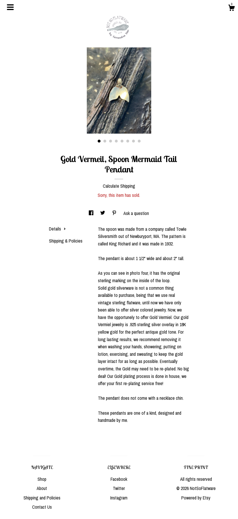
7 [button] (133, 141)
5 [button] (122, 141)
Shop (42, 479)
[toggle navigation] (10, 7)
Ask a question (136, 213)
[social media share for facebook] (92, 213)
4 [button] (116, 141)
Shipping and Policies (41, 498)
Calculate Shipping (119, 186)
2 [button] (104, 141)
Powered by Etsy (196, 498)
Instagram (118, 498)
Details (57, 229)
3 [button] (110, 141)
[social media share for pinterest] (115, 213)
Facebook (119, 479)
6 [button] (127, 141)
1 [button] (99, 141)
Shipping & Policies (65, 241)
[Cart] (231, 8)
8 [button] (139, 141)
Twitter (119, 488)
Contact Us (42, 507)
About (42, 488)
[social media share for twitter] (103, 213)
